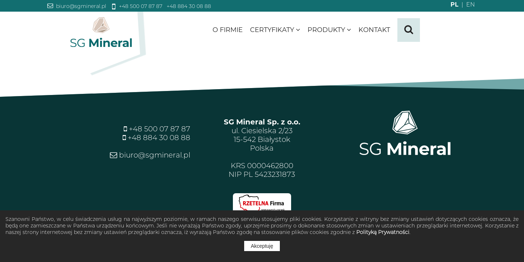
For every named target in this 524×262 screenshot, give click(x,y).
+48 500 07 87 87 (140, 6)
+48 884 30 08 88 (188, 6)
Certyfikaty (275, 30)
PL (454, 4)
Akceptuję (262, 246)
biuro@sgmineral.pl (80, 6)
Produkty (329, 30)
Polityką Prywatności (382, 232)
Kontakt (374, 30)
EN (466, 4)
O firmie (228, 30)
